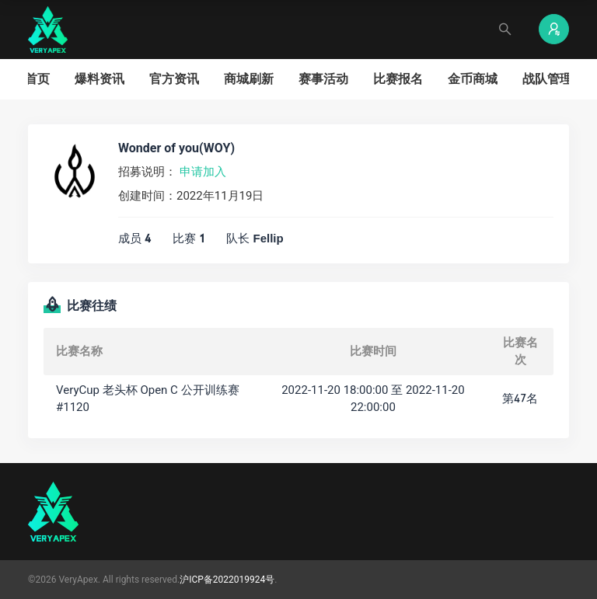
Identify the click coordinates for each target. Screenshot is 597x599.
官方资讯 (174, 78)
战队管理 (547, 78)
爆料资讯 (99, 78)
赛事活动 (323, 78)
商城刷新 (249, 78)
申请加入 (203, 172)
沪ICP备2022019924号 (227, 579)
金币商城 (473, 78)
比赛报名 (398, 78)
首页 (37, 78)
